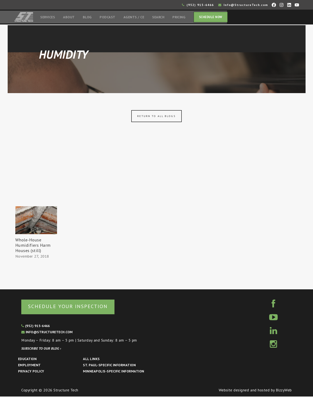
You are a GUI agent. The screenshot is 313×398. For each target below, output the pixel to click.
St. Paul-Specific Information (109, 366)
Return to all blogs (156, 117)
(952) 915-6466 (198, 5)
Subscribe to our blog (41, 350)
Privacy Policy (31, 372)
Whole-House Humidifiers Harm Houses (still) (33, 246)
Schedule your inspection (71, 307)
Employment (29, 366)
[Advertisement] (156, 175)
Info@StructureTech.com (243, 5)
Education (27, 360)
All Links (91, 360)
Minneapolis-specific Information (113, 372)
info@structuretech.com (47, 333)
